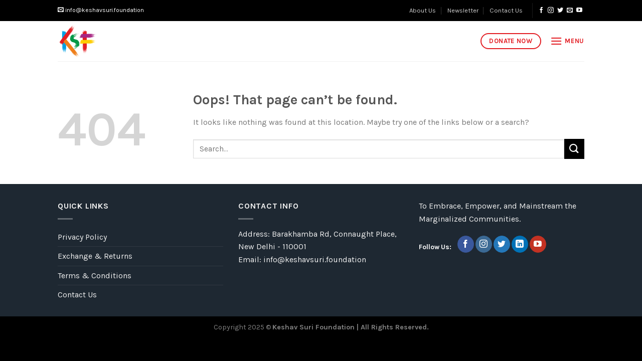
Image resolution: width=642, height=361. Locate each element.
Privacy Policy (82, 237)
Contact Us (506, 10)
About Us (422, 10)
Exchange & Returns (95, 256)
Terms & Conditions (94, 275)
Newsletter (462, 10)
